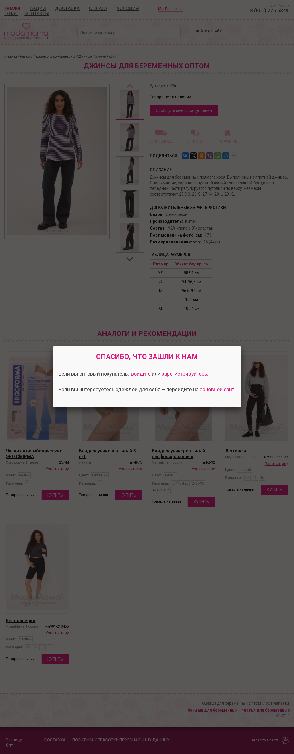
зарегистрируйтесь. (185, 374)
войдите (141, 374)
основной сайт (217, 389)
